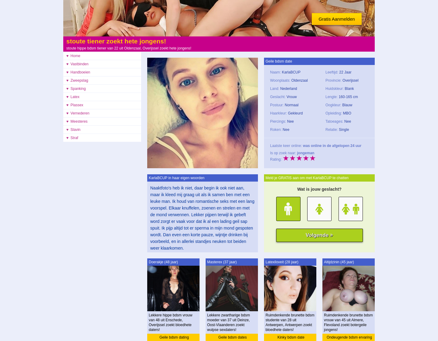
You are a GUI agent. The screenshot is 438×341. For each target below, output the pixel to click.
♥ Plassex (74, 105)
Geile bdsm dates (232, 337)
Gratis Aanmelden (336, 19)
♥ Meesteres (77, 121)
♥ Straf (72, 138)
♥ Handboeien (78, 72)
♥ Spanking (76, 89)
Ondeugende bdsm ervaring (349, 337)
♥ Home (73, 56)
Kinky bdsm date (290, 337)
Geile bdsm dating (174, 337)
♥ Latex (72, 97)
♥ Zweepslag (77, 80)
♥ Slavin (73, 130)
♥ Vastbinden (77, 64)
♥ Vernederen (77, 113)
